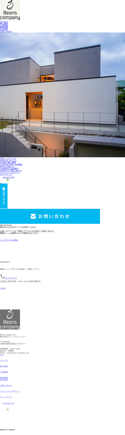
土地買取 (4, 25)
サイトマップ (6, 175)
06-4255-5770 (7, 177)
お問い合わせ (6, 31)
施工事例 (4, 23)
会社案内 (4, 29)
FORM (3, 290)
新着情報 (4, 27)
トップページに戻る (9, 240)
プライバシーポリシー (10, 173)
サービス (4, 21)
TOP (2, 356)
